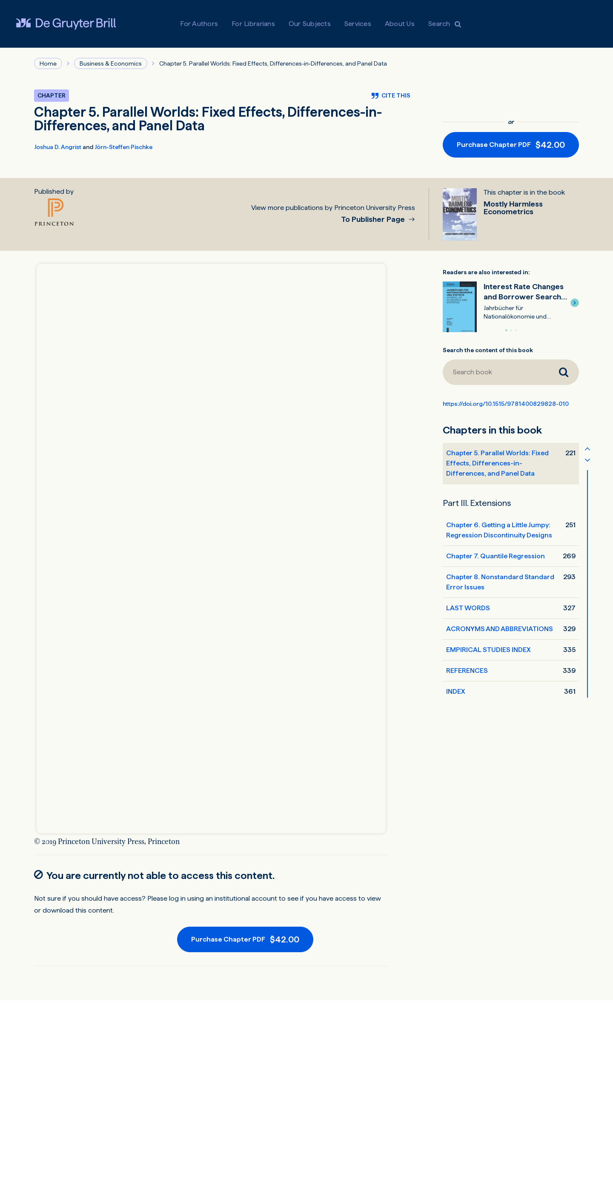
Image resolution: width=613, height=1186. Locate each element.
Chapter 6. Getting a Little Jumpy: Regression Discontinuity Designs (499, 530)
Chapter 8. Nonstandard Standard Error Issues (500, 582)
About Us (400, 24)
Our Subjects (310, 24)
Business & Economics (111, 63)
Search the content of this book (488, 350)
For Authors (199, 24)
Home (48, 63)
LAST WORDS (468, 608)
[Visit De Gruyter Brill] (66, 24)
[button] (574, 302)
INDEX (455, 691)
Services (357, 24)
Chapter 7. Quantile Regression (495, 556)
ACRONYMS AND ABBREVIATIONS (499, 629)
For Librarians (253, 24)
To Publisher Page (374, 219)
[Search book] (495, 372)
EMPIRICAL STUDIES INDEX (488, 650)
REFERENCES (467, 670)
